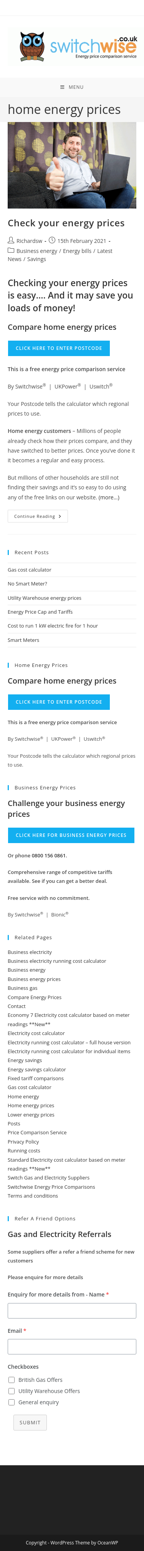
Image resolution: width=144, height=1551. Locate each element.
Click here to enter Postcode (59, 348)
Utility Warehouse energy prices (44, 597)
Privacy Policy (23, 1141)
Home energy (23, 1096)
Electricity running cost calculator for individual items (69, 1051)
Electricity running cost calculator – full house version (69, 1042)
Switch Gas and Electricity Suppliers (48, 1177)
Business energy (37, 251)
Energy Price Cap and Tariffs (40, 611)
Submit (30, 1422)
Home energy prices (31, 1105)
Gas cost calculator (29, 569)
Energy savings (25, 1060)
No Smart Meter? (27, 583)
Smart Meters (23, 639)
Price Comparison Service (37, 1132)
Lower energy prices (31, 1114)
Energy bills (77, 251)
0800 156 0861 (49, 855)
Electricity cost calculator (36, 1033)
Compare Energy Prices (34, 997)
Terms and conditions (33, 1195)
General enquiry (38, 1402)
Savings (36, 259)
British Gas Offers (40, 1379)
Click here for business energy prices (71, 835)
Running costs (24, 1150)
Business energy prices (34, 979)
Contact (17, 1006)
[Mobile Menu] (72, 87)
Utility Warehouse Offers (49, 1391)
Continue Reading (41, 517)
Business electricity (30, 952)
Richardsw (29, 240)
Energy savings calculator (37, 1069)
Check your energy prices (66, 222)
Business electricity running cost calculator (57, 960)
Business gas (22, 987)
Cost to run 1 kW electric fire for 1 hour (53, 625)
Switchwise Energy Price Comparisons (51, 1186)
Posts (14, 1123)
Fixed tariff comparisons (36, 1078)
